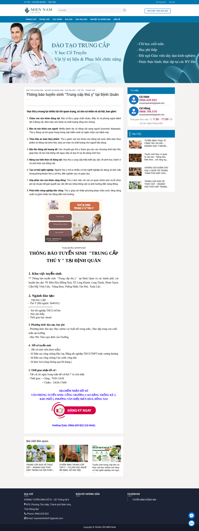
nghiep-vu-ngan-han (54, 90)
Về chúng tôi (161, 2)
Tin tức (80, 90)
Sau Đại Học (82, 19)
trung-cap (91, 90)
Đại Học (69, 19)
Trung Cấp (44, 19)
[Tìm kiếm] (92, 10)
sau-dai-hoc (70, 90)
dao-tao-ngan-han (35, 90)
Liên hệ (172, 2)
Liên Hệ (116, 19)
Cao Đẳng (57, 19)
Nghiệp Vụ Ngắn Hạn (100, 19)
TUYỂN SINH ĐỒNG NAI (144, 499)
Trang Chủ (31, 19)
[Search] (124, 10)
